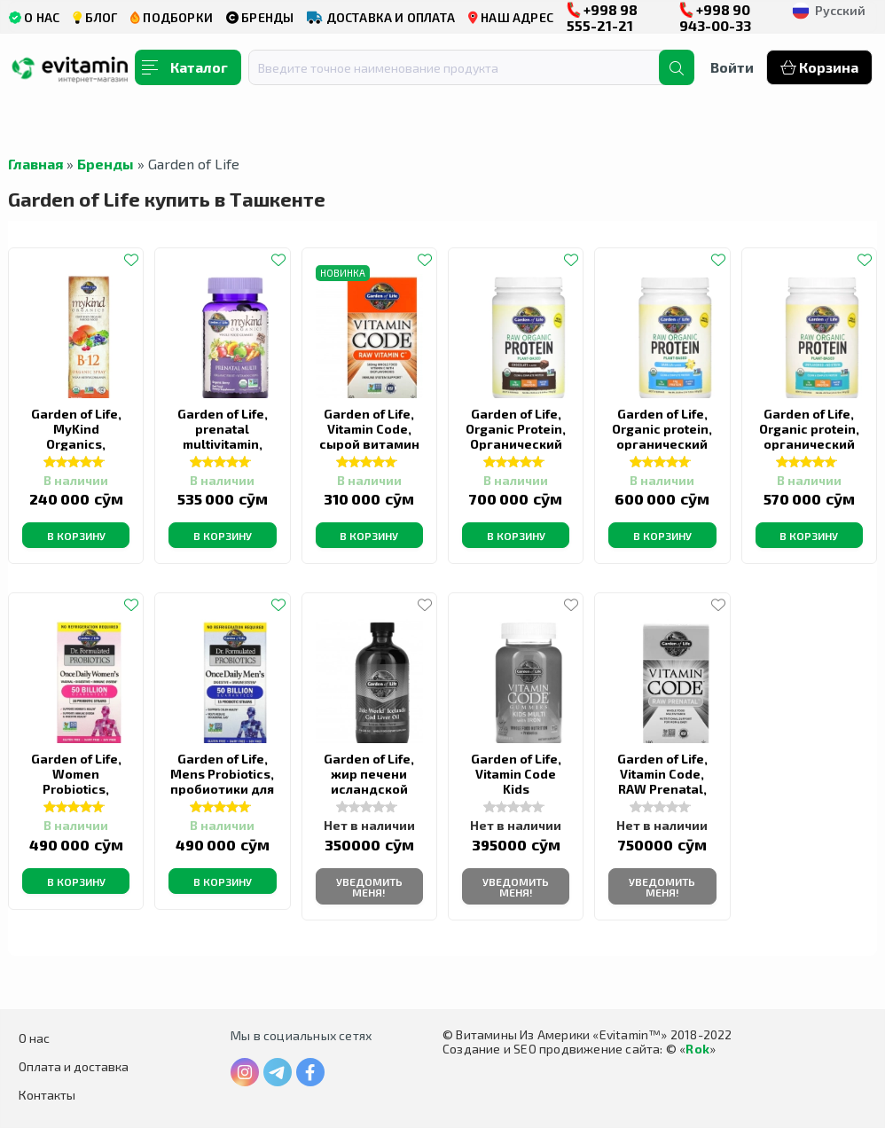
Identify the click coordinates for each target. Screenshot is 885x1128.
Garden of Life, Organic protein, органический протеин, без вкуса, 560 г (809, 444)
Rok (697, 1048)
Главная (35, 163)
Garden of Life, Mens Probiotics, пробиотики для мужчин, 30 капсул (222, 788)
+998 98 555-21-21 (602, 17)
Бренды (105, 163)
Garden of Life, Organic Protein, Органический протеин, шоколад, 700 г (516, 444)
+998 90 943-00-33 (715, 17)
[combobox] (464, 67)
